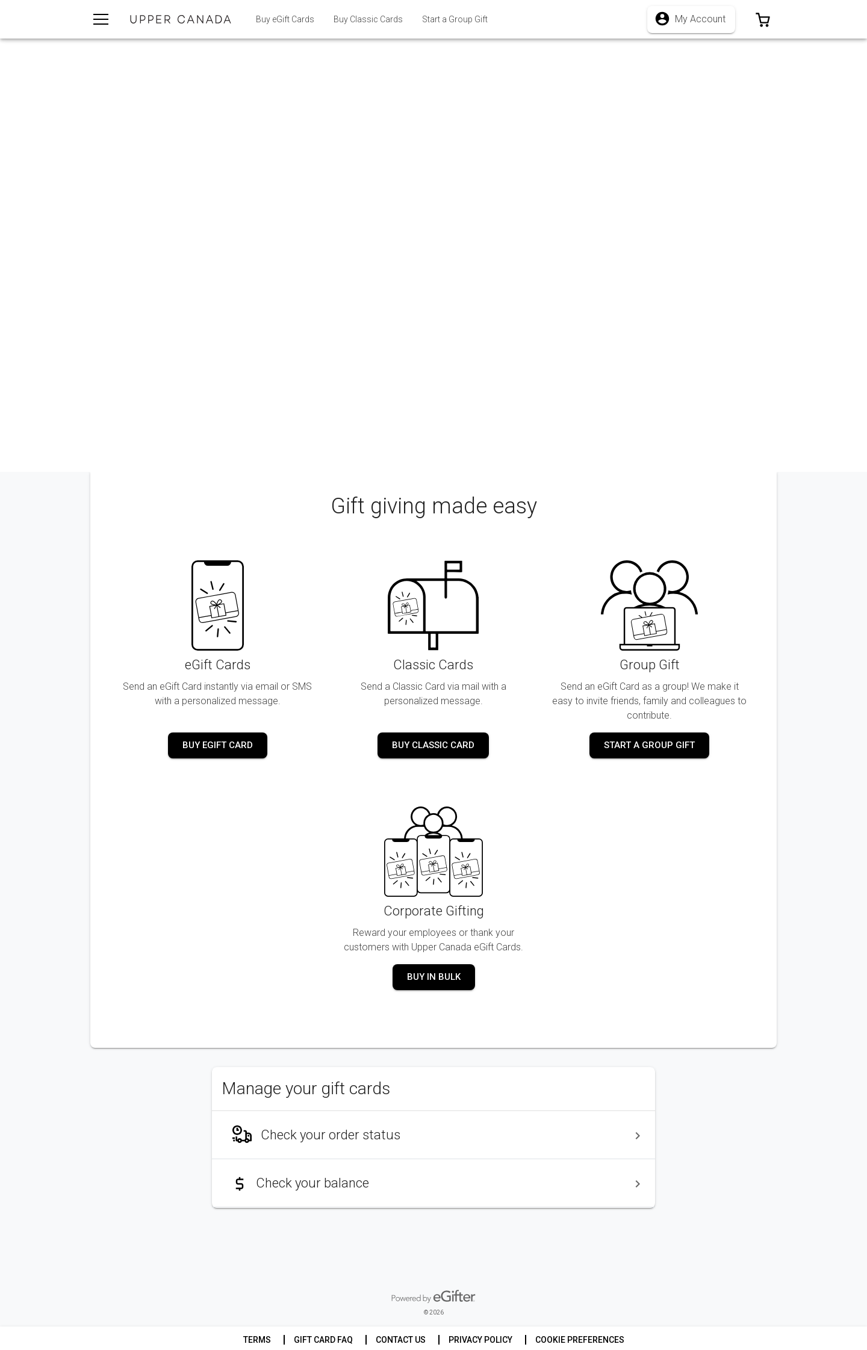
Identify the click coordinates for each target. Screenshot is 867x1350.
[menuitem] (433, 1135)
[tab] (368, 19)
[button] (763, 19)
